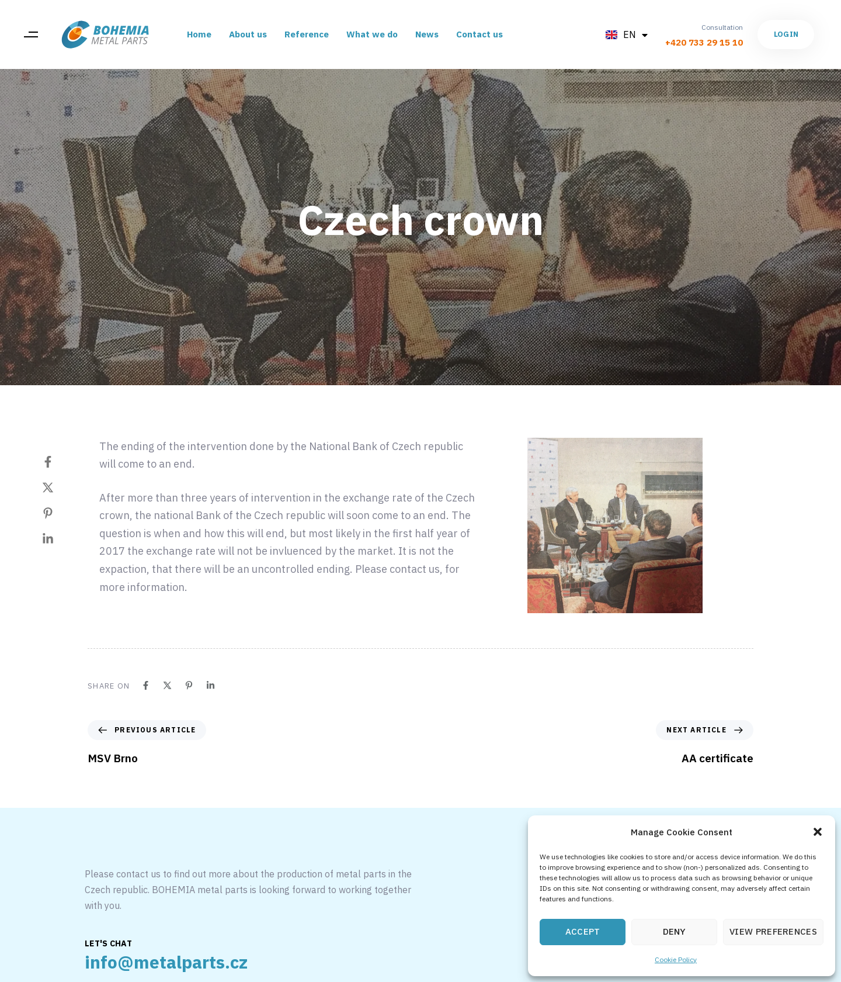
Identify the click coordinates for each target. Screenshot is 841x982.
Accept (582, 931)
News (427, 34)
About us (248, 34)
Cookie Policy (676, 959)
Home (199, 34)
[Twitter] (59, 487)
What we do (372, 34)
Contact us (479, 34)
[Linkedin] (59, 539)
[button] (817, 832)
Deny (674, 931)
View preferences (773, 931)
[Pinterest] (59, 513)
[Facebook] (59, 462)
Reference (306, 34)
